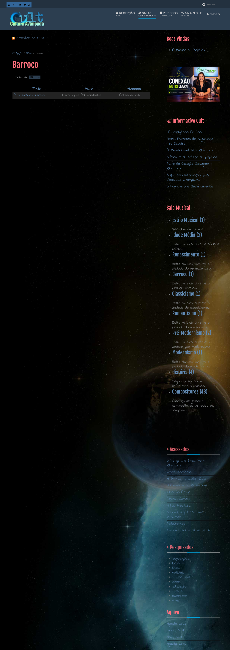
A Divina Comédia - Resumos (190, 150)
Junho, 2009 (175, 630)
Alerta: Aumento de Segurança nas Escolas (190, 141)
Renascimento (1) (189, 255)
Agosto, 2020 (176, 623)
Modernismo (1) (187, 352)
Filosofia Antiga (178, 565)
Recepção (125, 14)
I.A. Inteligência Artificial (184, 132)
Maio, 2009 (174, 637)
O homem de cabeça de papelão (192, 157)
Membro (213, 14)
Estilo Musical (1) (188, 220)
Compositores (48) (189, 392)
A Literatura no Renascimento (189, 558)
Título (36, 89)
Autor (89, 89)
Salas (147, 14)
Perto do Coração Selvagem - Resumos (189, 166)
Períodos (169, 14)
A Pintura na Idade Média (186, 551)
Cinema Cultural (178, 571)
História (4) (183, 372)
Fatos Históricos (179, 545)
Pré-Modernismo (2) (191, 333)
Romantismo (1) (187, 313)
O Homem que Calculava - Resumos (186, 587)
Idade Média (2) (187, 235)
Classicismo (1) (186, 294)
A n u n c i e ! (192, 14)
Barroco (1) (183, 274)
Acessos (134, 89)
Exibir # (22, 77)
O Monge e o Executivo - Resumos (186, 536)
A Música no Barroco (30, 95)
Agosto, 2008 (176, 644)
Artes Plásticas (178, 578)
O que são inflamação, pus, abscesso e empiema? (188, 178)
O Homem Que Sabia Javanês (190, 186)
